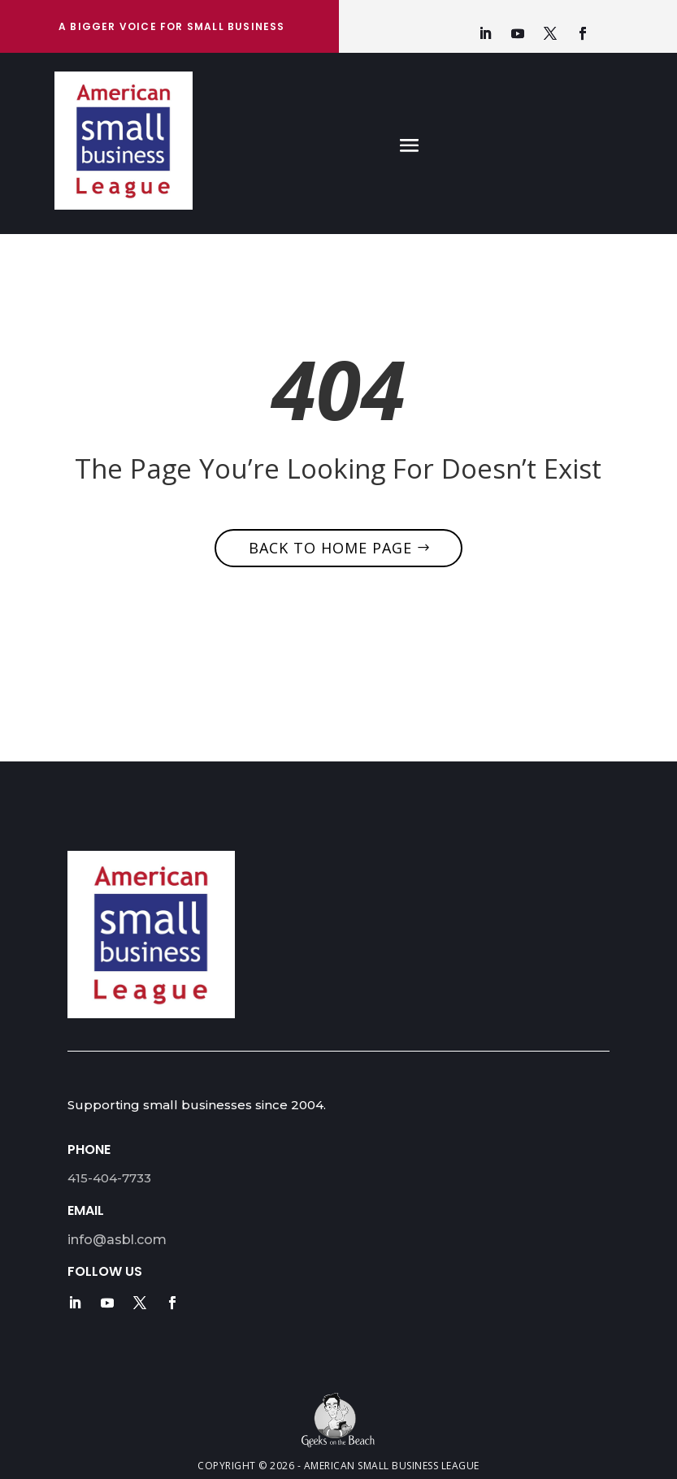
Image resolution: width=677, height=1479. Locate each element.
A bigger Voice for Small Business (172, 26)
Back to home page (330, 547)
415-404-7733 (109, 1178)
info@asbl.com (117, 1239)
